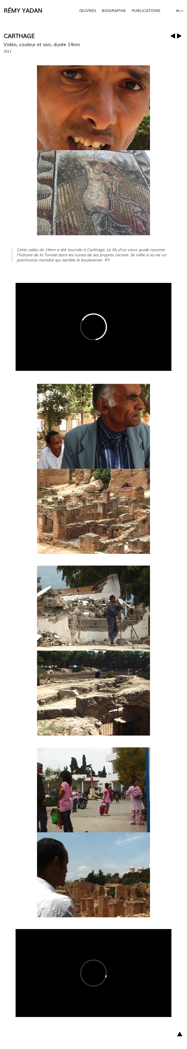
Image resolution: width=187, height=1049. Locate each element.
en (181, 11)
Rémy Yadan (23, 10)
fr (177, 11)
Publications (146, 10)
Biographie (114, 10)
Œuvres (87, 10)
